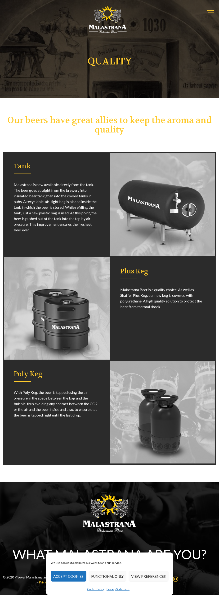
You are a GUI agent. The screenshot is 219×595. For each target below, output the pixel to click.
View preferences (148, 576)
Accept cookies (68, 576)
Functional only (107, 576)
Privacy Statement (118, 589)
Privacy (44, 582)
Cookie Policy (95, 589)
